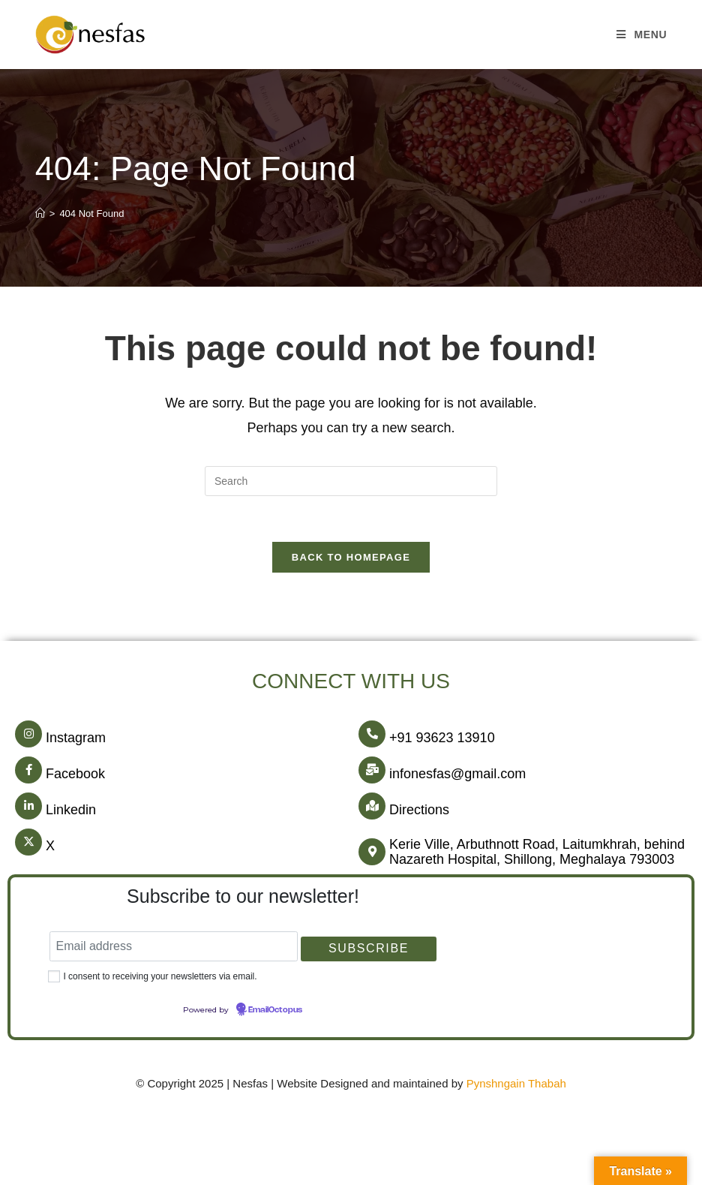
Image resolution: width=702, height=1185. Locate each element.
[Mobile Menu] (641, 35)
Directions (419, 809)
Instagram (76, 737)
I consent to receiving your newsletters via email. (159, 976)
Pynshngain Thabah (516, 1083)
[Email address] (174, 946)
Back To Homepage (351, 557)
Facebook (75, 773)
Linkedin (71, 809)
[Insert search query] (351, 481)
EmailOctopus (275, 1010)
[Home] (40, 213)
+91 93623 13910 (442, 737)
